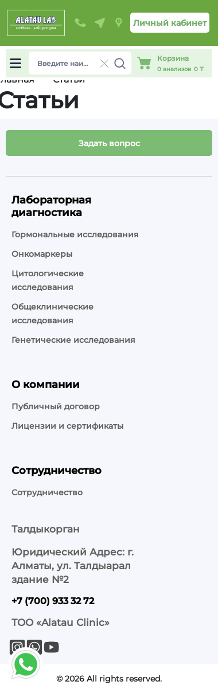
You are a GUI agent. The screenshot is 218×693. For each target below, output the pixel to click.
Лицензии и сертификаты (67, 426)
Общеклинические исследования (52, 314)
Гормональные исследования (75, 234)
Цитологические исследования (47, 280)
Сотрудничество (47, 492)
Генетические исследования (73, 340)
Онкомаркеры (41, 254)
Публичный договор (55, 406)
